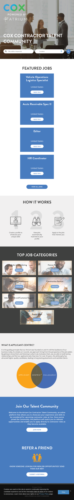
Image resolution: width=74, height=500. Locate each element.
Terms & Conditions (37, 492)
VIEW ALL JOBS (37, 187)
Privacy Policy (37, 487)
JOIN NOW (37, 430)
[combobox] (20, 51)
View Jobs (19, 270)
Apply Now (37, 92)
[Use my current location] (61, 51)
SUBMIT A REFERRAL (37, 474)
